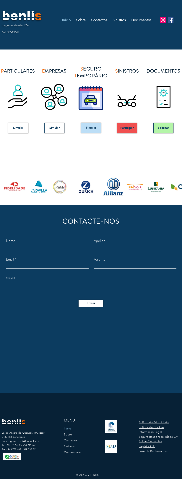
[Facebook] (170, 20)
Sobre (68, 434)
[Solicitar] (163, 128)
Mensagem (10, 278)
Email (10, 259)
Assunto (99, 259)
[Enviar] (91, 303)
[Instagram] (163, 20)
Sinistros (69, 446)
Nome (10, 240)
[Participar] (127, 128)
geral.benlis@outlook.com (25, 441)
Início (67, 428)
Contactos (70, 440)
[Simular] (18, 128)
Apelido (99, 240)
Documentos (72, 452)
